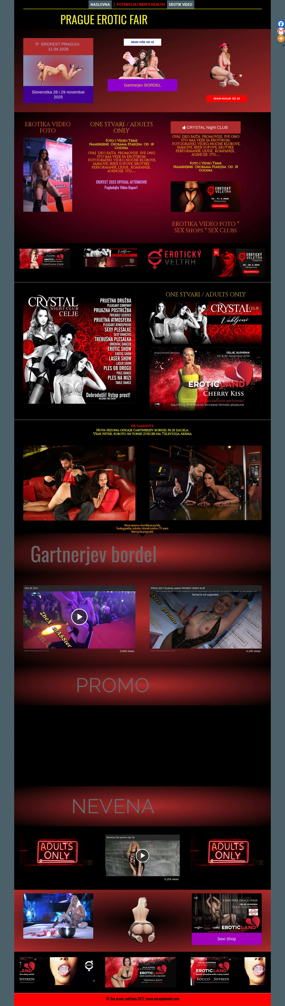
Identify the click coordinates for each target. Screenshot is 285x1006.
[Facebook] (281, 24)
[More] (281, 38)
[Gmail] (281, 31)
